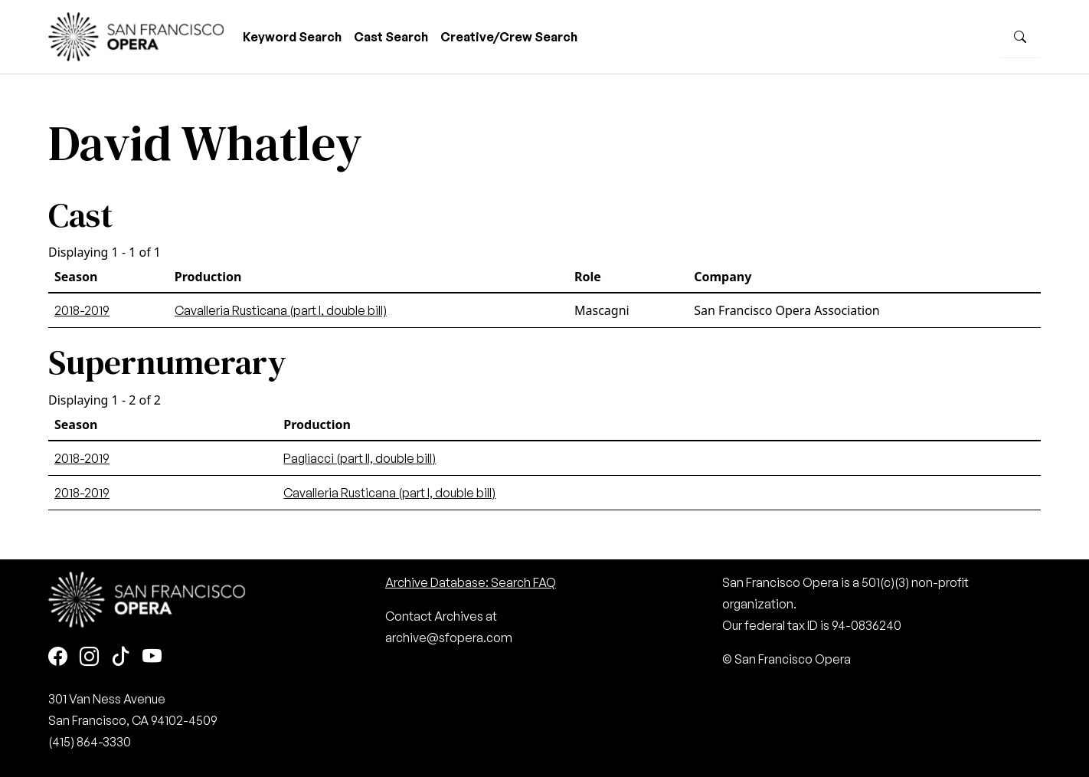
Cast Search (391, 36)
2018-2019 (82, 310)
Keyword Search (292, 36)
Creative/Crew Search (508, 36)
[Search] (1020, 36)
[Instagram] (89, 658)
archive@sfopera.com (448, 637)
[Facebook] (57, 658)
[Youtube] (152, 658)
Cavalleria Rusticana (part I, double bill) (281, 310)
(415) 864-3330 (89, 741)
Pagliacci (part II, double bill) (359, 458)
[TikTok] (120, 658)
